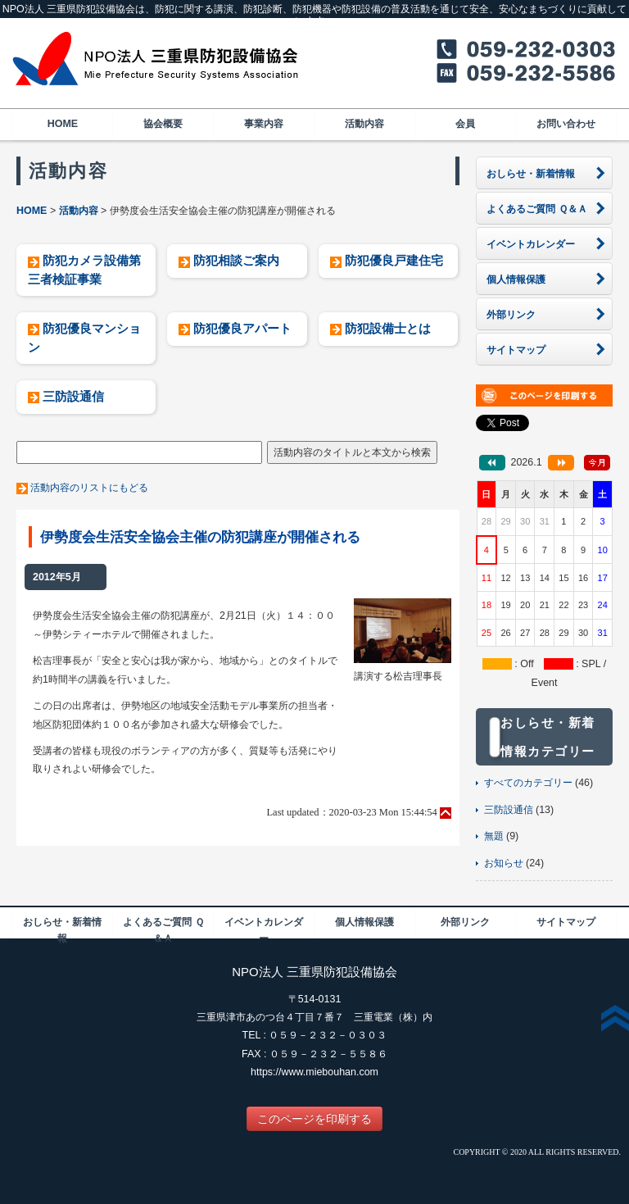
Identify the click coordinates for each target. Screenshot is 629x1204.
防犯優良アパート (242, 328)
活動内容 (364, 123)
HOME (63, 123)
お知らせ (503, 863)
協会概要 (163, 123)
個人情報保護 (364, 922)
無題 (494, 836)
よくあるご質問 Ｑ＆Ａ (163, 927)
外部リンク (465, 922)
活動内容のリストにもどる (89, 487)
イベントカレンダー (263, 927)
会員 (465, 123)
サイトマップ (565, 922)
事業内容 (263, 123)
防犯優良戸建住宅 (394, 260)
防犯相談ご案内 (236, 260)
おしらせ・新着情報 (62, 927)
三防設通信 (73, 396)
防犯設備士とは (388, 328)
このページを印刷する (314, 1118)
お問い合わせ (565, 123)
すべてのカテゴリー (528, 782)
